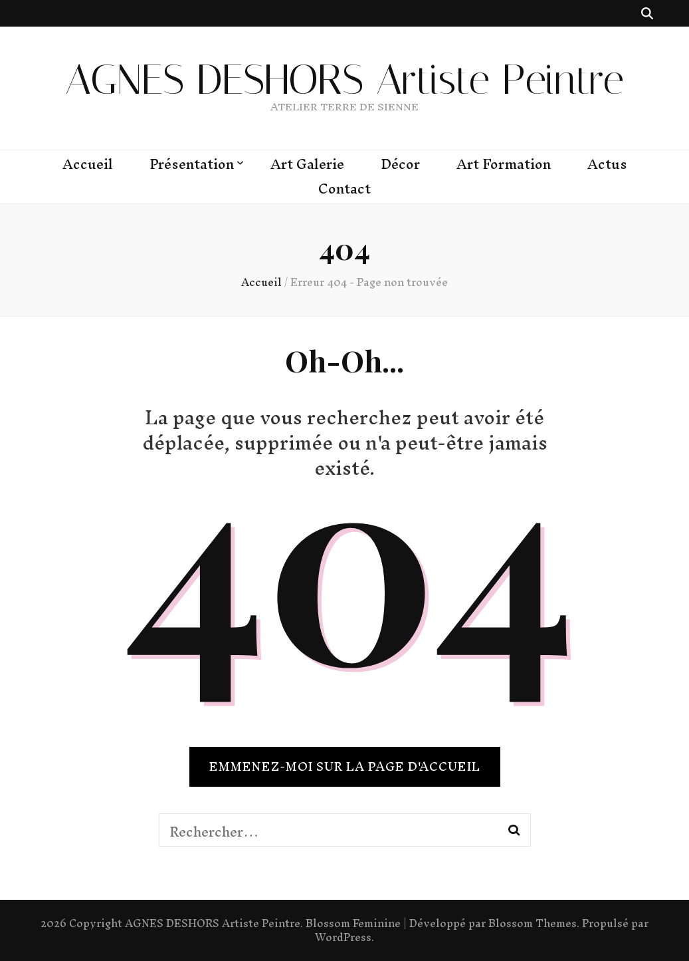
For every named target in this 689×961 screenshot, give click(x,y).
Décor (400, 164)
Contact (344, 189)
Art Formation (503, 164)
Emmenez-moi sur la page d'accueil (344, 766)
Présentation (191, 164)
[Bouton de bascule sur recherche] (647, 13)
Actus (607, 164)
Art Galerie (307, 164)
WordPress (343, 937)
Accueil (87, 164)
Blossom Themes (532, 923)
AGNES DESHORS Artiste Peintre (344, 79)
